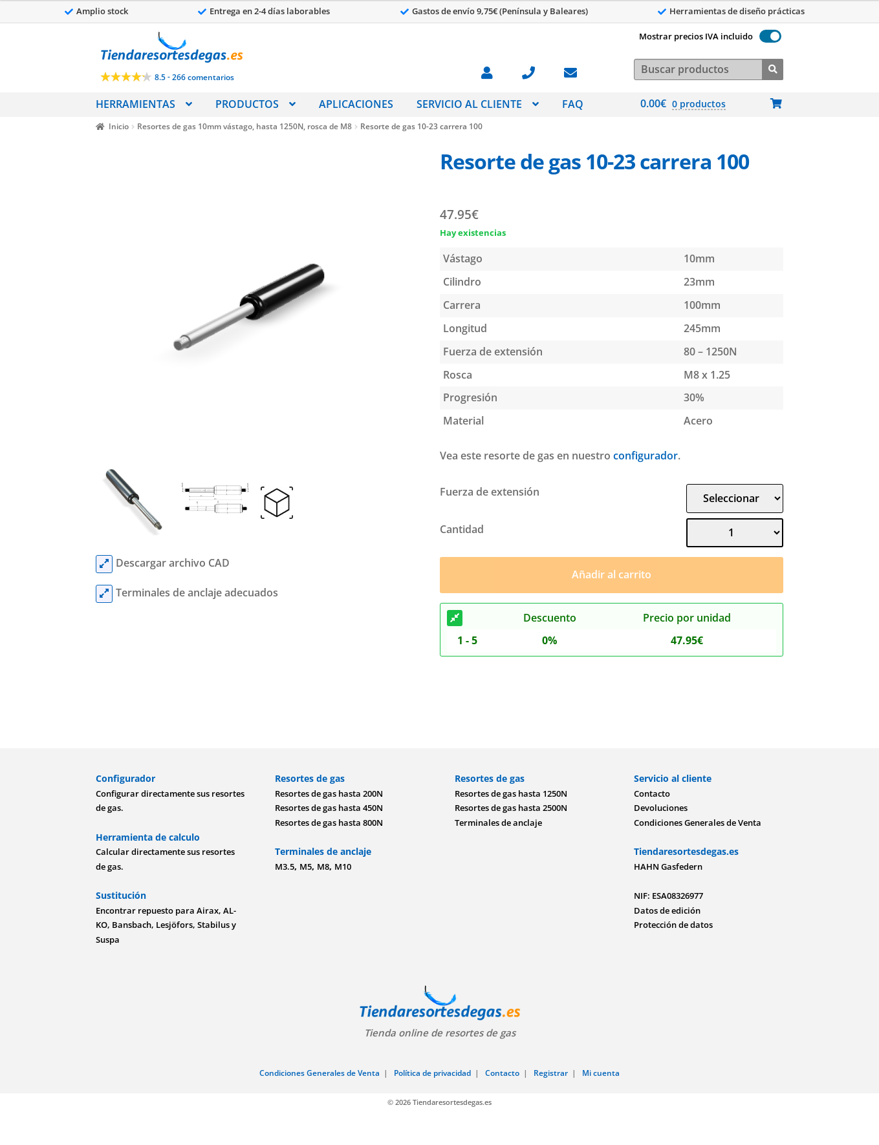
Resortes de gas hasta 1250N (511, 793)
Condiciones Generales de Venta (697, 822)
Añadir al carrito (611, 574)
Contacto (652, 793)
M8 (323, 866)
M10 (342, 866)
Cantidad (462, 529)
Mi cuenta (601, 1072)
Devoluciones (661, 808)
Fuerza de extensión (489, 492)
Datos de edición (667, 910)
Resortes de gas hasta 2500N (511, 808)
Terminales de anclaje (498, 822)
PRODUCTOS (247, 104)
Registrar (551, 1072)
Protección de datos (673, 924)
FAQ (572, 104)
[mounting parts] (104, 594)
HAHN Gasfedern (668, 866)
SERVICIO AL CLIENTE (469, 104)
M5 (305, 866)
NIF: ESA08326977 (668, 895)
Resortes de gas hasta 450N (329, 808)
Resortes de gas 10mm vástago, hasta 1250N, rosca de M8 (244, 126)
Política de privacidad (432, 1072)
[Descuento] (454, 618)
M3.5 (284, 866)
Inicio (119, 126)
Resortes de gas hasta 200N (329, 793)
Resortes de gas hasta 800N (329, 822)
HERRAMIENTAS (135, 104)
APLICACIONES (356, 104)
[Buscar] (773, 68)
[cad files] (104, 564)
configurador (645, 455)
